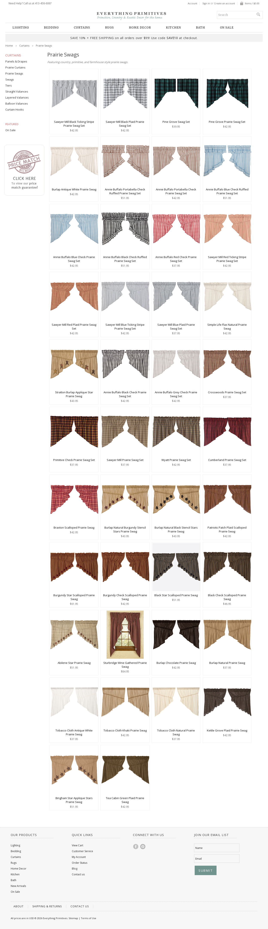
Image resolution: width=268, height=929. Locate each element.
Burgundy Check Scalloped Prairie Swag (125, 597)
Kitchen (173, 27)
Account (192, 3)
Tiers (8, 85)
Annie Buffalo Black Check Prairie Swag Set (125, 394)
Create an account (224, 3)
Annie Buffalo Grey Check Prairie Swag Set (176, 394)
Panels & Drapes (16, 61)
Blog (74, 868)
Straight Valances (16, 91)
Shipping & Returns (47, 906)
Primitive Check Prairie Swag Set (74, 460)
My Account (79, 857)
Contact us (78, 874)
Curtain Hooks (14, 109)
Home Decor (140, 27)
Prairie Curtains (15, 67)
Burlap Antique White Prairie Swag (74, 189)
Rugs (109, 27)
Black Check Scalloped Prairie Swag (227, 597)
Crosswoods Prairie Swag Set (227, 392)
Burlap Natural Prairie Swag (227, 663)
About (19, 906)
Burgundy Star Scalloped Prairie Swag (74, 597)
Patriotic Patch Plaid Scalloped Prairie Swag (227, 529)
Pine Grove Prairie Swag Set (227, 122)
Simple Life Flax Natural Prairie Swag (227, 326)
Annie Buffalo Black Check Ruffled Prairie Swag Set (125, 259)
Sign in (206, 3)
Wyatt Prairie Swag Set (176, 460)
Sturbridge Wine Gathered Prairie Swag (125, 665)
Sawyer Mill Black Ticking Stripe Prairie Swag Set (74, 124)
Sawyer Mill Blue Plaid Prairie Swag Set (176, 326)
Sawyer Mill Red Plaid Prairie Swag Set (74, 326)
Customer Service (82, 851)
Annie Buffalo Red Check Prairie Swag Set (176, 259)
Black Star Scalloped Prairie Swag (176, 595)
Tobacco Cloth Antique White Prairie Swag (74, 732)
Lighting (20, 27)
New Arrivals (18, 886)
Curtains (82, 27)
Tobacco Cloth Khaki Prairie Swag (125, 730)
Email (198, 859)
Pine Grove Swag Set (176, 122)
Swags (9, 79)
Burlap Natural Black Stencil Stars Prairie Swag (176, 529)
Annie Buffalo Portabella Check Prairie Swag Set (176, 191)
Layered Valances (17, 97)
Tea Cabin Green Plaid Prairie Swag (125, 800)
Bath (200, 27)
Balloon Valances (16, 103)
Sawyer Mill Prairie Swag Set (125, 460)
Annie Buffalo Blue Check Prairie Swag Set (74, 259)
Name (199, 848)
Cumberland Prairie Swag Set (227, 460)
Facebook (136, 847)
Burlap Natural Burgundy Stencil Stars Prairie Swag (125, 529)
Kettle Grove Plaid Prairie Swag (227, 730)
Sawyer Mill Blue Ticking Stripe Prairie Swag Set (125, 326)
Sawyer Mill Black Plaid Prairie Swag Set (125, 124)
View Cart (77, 845)
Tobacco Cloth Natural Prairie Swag (176, 732)
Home (9, 45)
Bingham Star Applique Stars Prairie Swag (74, 800)
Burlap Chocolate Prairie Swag (176, 663)
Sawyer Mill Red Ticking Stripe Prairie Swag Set (227, 259)
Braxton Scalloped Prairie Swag (74, 527)
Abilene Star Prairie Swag (74, 663)
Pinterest (143, 847)
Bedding (51, 27)
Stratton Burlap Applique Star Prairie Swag (74, 394)
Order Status (79, 863)
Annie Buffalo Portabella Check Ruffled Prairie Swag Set (125, 191)
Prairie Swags (14, 73)
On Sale (227, 27)
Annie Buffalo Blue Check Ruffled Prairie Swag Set (227, 191)
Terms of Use (88, 918)
